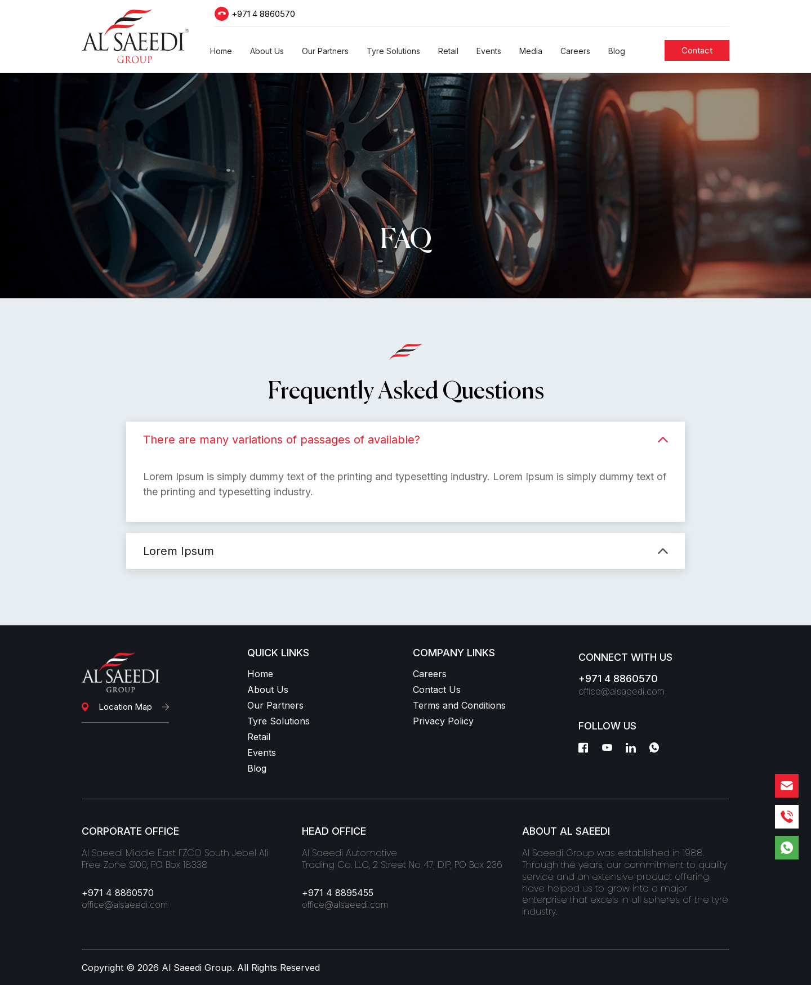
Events (261, 752)
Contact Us (437, 689)
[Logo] (135, 36)
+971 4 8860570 (263, 14)
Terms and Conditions (459, 705)
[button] (221, 51)
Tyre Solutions (278, 721)
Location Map (125, 706)
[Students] (697, 50)
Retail (258, 736)
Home (260, 673)
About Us (267, 689)
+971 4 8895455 (337, 892)
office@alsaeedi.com (621, 691)
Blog (256, 768)
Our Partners (275, 705)
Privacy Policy (443, 721)
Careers (430, 673)
